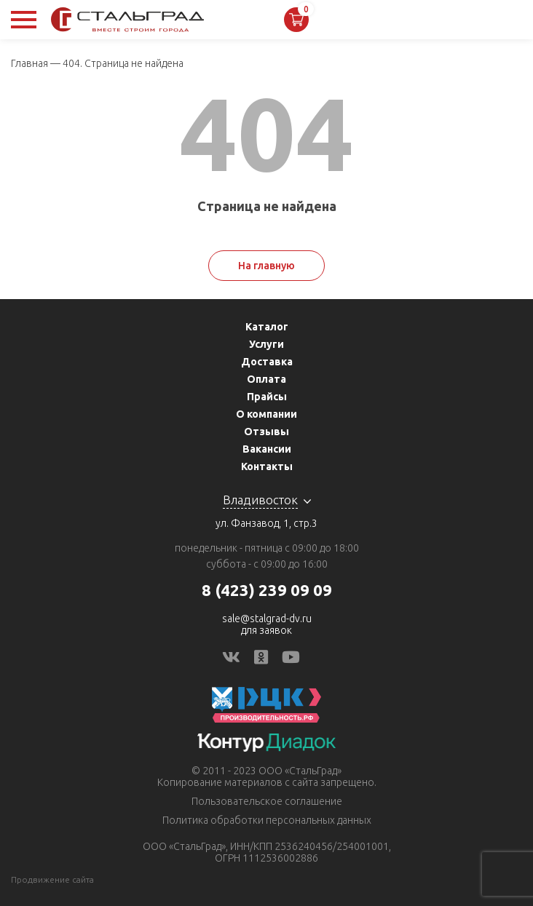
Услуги (266, 344)
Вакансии (266, 449)
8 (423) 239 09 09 (267, 590)
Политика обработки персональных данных (266, 820)
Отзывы (266, 431)
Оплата (266, 379)
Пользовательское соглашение (267, 801)
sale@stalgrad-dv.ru (267, 618)
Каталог (266, 327)
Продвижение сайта (52, 879)
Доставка (267, 361)
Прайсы (267, 396)
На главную (266, 265)
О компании (266, 414)
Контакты (267, 466)
